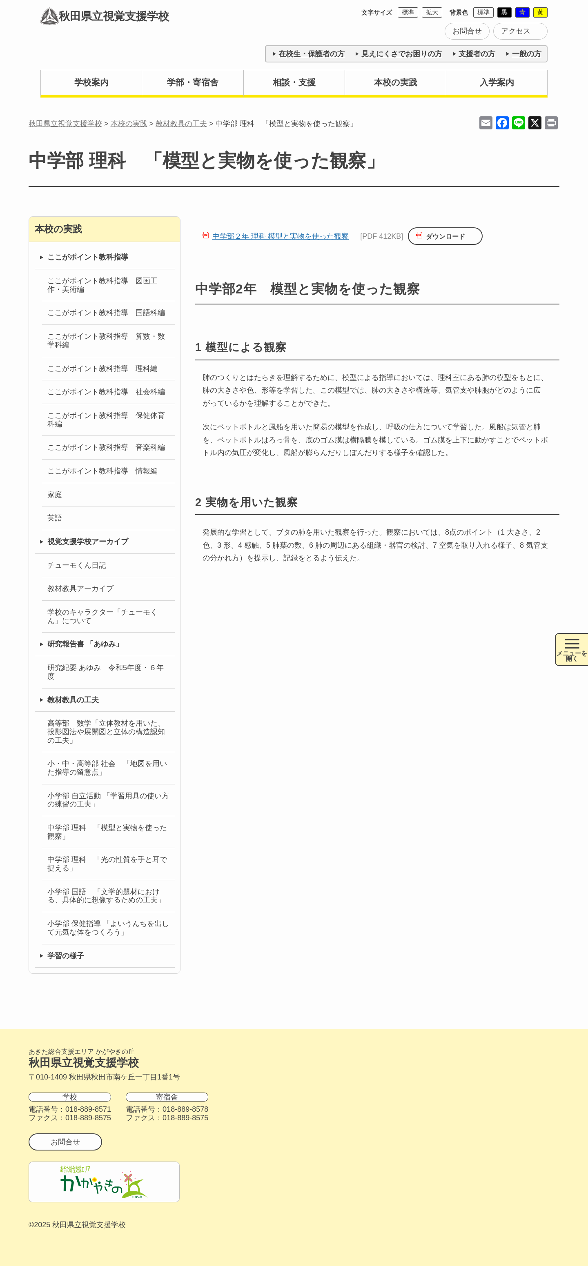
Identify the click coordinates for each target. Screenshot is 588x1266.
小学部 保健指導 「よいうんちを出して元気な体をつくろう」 (108, 928)
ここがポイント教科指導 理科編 (102, 368)
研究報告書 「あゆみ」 (85, 644)
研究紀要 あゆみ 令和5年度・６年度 (105, 672)
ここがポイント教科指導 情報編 (102, 471)
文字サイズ (376, 12)
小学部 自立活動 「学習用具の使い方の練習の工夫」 (108, 800)
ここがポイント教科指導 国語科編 (106, 313)
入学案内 (497, 82)
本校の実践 (395, 82)
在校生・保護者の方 (311, 54)
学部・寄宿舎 (192, 82)
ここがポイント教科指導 (87, 257)
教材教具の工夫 (73, 700)
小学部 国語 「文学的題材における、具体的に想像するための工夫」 (106, 896)
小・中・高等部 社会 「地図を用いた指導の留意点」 (107, 768)
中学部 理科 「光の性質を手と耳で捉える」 (107, 863)
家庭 (54, 495)
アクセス (515, 31)
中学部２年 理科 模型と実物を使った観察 (280, 236)
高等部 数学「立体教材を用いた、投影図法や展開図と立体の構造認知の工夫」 (106, 731)
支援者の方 (477, 54)
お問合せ (467, 31)
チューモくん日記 (76, 565)
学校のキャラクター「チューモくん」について (102, 616)
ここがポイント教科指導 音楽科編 (106, 447)
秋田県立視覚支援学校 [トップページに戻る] (105, 17)
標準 (408, 12)
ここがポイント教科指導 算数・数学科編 (106, 340)
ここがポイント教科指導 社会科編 (106, 392)
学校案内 (91, 82)
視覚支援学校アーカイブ (87, 541)
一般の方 (526, 54)
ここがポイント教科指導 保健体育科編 (106, 419)
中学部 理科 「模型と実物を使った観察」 (107, 832)
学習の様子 (65, 956)
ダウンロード (445, 236)
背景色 (459, 12)
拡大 (432, 12)
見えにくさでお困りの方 (401, 54)
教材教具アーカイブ (80, 588)
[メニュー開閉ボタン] (571, 649)
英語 (54, 518)
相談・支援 (294, 82)
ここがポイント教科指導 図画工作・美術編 (102, 285)
